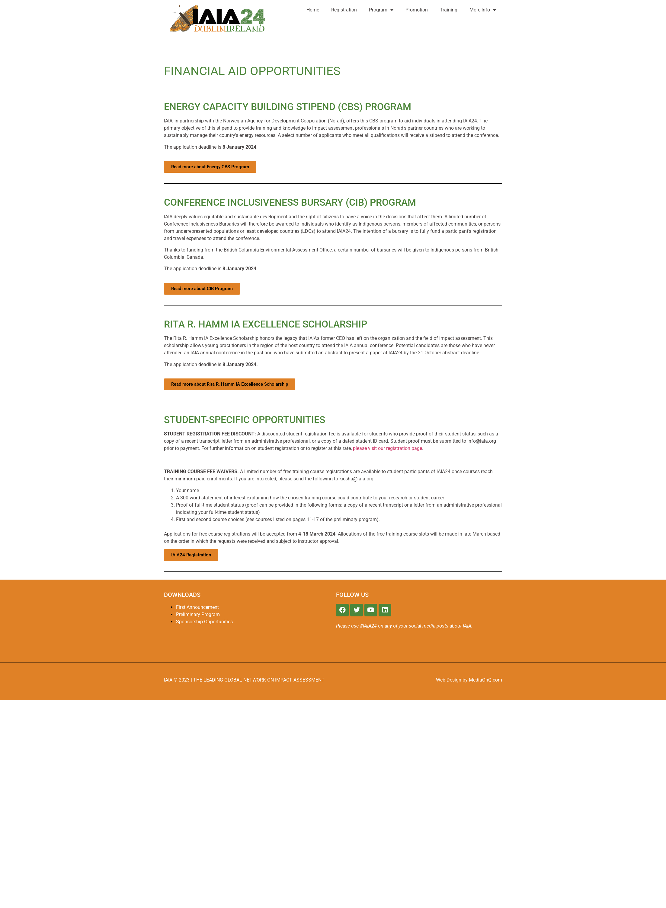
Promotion (416, 10)
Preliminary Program (198, 614)
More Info (482, 10)
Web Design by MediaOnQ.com (469, 680)
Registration (344, 10)
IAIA (169, 680)
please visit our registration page (387, 448)
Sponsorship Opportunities (204, 622)
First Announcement (197, 607)
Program (381, 10)
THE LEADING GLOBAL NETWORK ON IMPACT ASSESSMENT (259, 680)
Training (448, 10)
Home (312, 10)
